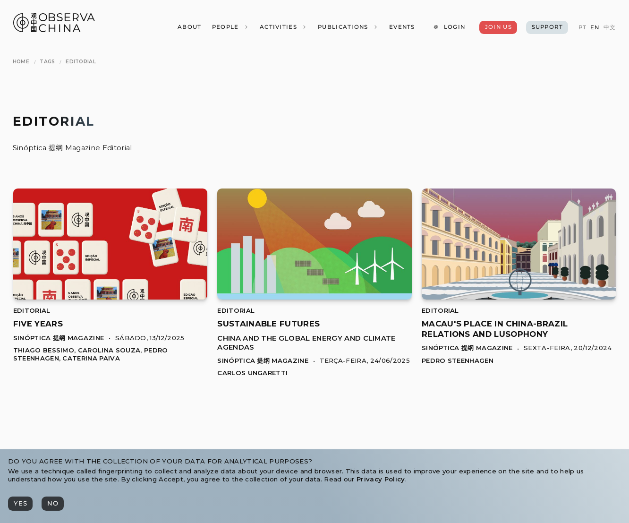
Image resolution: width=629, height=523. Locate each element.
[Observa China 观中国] (54, 29)
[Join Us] (498, 27)
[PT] (582, 28)
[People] (230, 27)
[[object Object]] (38, 323)
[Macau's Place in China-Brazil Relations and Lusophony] (519, 296)
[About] (189, 27)
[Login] (449, 27)
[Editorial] (81, 61)
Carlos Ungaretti (252, 373)
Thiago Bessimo (43, 350)
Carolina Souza (109, 350)
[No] (53, 504)
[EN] (594, 28)
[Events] (402, 27)
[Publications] (348, 27)
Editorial (32, 310)
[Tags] (47, 61)
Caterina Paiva (90, 358)
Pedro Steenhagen (457, 360)
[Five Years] (110, 296)
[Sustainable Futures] (314, 296)
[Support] (547, 27)
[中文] (610, 28)
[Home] (21, 61)
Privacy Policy (381, 479)
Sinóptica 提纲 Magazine (58, 338)
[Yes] (20, 504)
